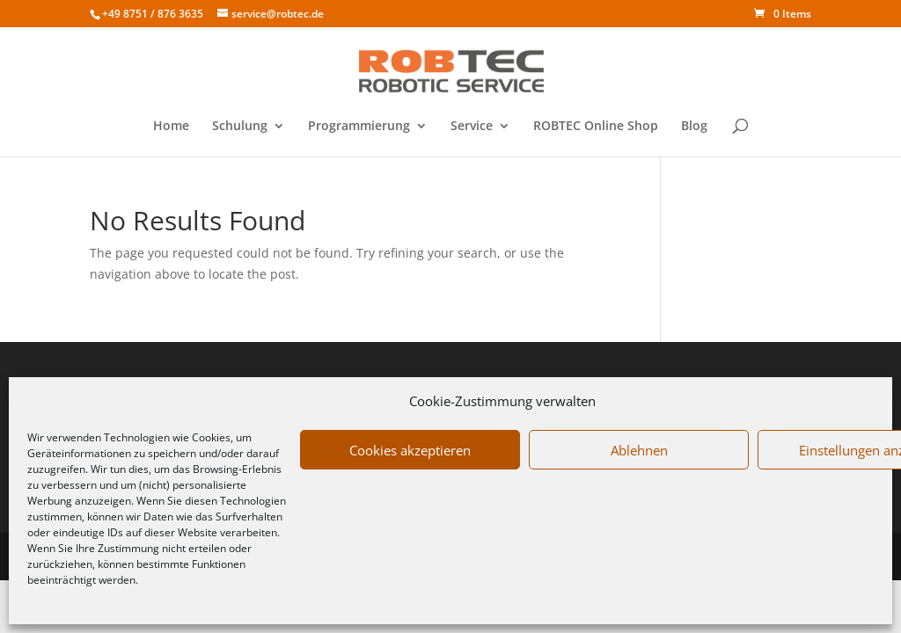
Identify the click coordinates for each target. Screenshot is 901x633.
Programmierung (359, 127)
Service (471, 127)
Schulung (239, 127)
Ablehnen (639, 450)
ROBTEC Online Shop (595, 127)
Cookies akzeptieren (410, 450)
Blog (694, 127)
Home (171, 127)
